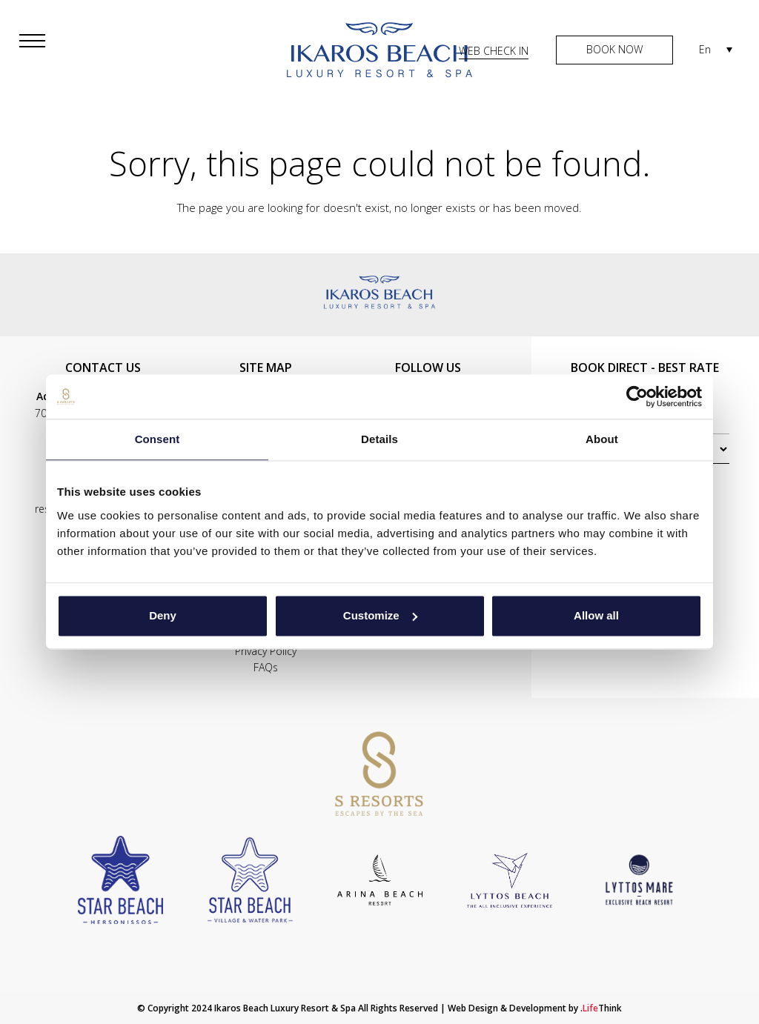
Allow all (596, 615)
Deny (162, 615)
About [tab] (602, 439)
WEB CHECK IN (493, 51)
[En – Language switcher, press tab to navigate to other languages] (716, 49)
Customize (380, 615)
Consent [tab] (157, 439)
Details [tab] (379, 439)
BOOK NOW (614, 49)
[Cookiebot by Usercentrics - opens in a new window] (637, 396)
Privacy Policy (265, 651)
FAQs (265, 667)
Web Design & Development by (535, 1008)
